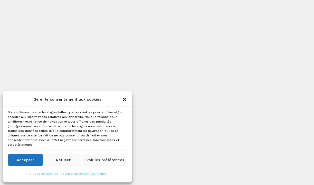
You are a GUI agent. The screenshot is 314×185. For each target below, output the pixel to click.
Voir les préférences (105, 160)
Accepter (25, 160)
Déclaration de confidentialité (83, 173)
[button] (124, 99)
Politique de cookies (42, 173)
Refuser (63, 160)
